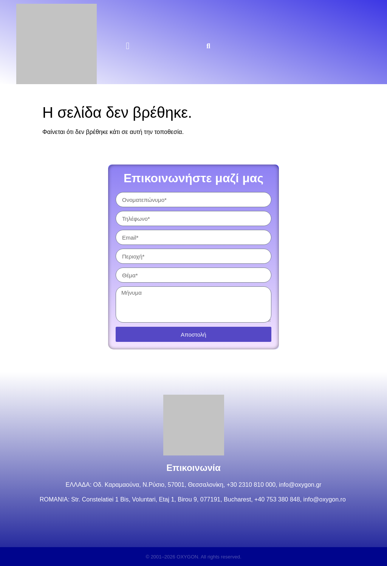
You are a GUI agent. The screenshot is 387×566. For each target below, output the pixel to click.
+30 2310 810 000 (251, 484)
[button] (128, 46)
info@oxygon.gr (300, 484)
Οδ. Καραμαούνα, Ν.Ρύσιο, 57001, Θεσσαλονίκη (158, 484)
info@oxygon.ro (325, 499)
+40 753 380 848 (277, 499)
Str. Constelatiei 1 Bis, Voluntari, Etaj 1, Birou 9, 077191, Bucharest (161, 499)
